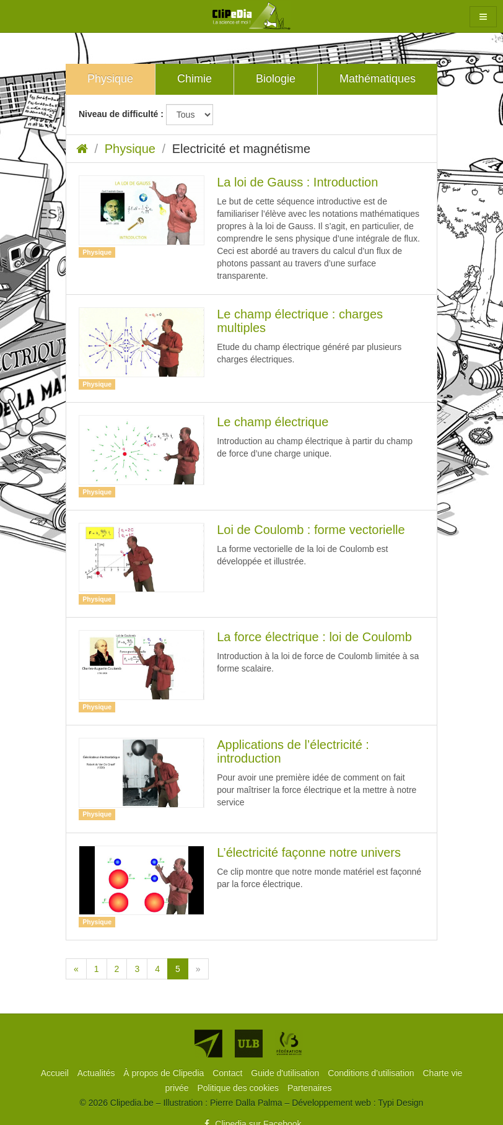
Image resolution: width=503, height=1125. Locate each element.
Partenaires (309, 1088)
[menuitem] (56, 1073)
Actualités (97, 1073)
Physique (130, 148)
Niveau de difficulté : (121, 114)
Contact (228, 1073)
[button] (483, 16)
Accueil (56, 1073)
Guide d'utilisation (286, 1073)
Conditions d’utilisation (372, 1073)
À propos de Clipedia (164, 1073)
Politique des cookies (239, 1088)
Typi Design (400, 1103)
